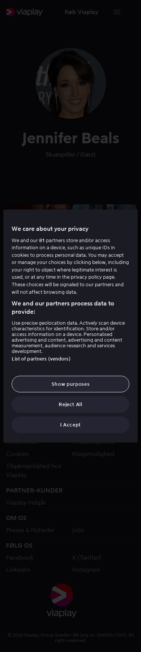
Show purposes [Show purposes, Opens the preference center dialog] (70, 384)
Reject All (70, 404)
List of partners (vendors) (41, 358)
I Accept (70, 425)
